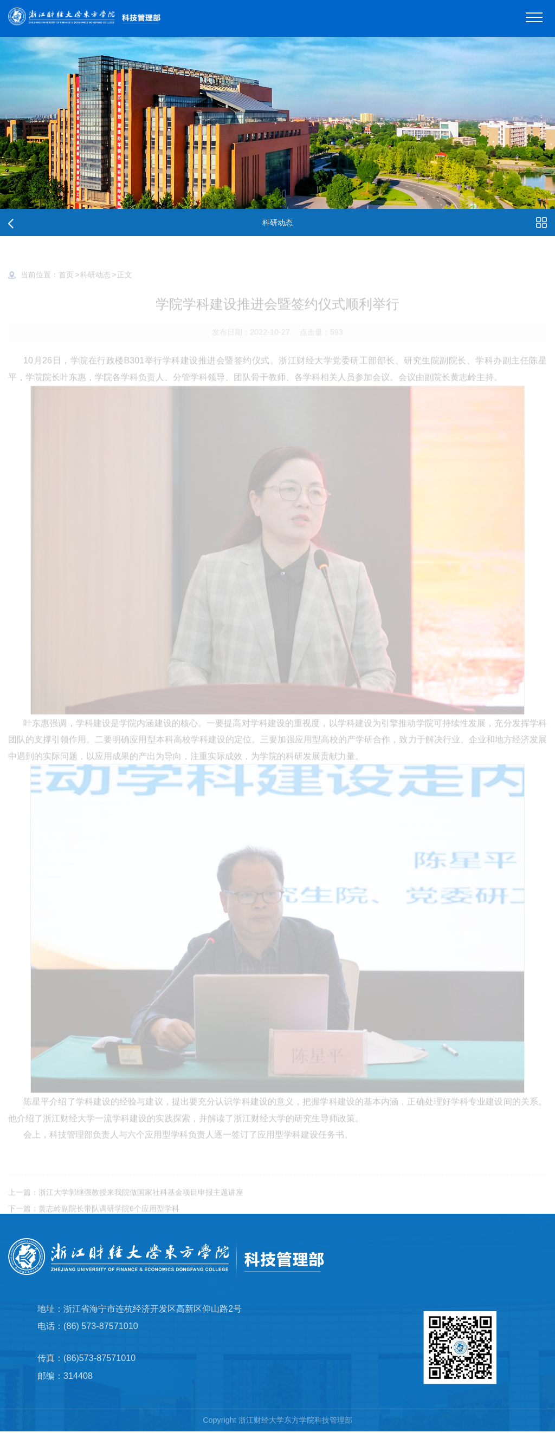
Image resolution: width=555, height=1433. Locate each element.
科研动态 (95, 282)
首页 (66, 282)
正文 (124, 282)
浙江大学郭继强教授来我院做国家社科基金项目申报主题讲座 (140, 1200)
